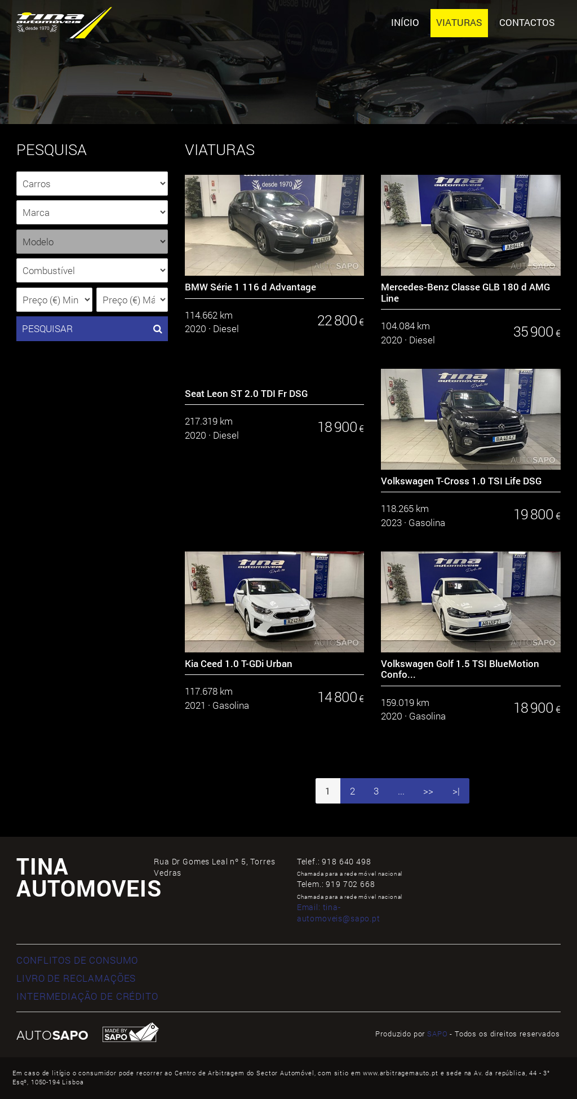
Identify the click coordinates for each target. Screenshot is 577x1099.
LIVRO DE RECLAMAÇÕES (76, 978)
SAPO (437, 1033)
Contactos (527, 22)
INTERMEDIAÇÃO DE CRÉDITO (87, 996)
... (401, 790)
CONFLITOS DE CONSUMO (77, 960)
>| (456, 790)
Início (405, 22)
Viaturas (459, 22)
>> (428, 790)
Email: (338, 913)
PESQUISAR (92, 328)
